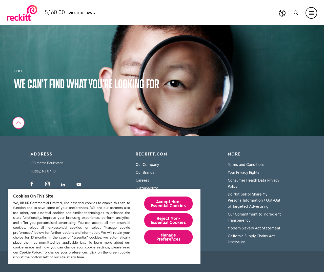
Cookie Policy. (30, 252)
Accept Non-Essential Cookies (168, 203)
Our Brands (145, 172)
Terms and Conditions (246, 164)
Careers (142, 180)
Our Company (147, 164)
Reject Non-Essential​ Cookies (168, 220)
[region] (104, 226)
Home (18, 70)
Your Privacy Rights (243, 172)
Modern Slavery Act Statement (254, 228)
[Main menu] (311, 13)
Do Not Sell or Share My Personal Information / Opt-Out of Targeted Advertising (254, 200)
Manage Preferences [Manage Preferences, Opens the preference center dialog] (168, 237)
